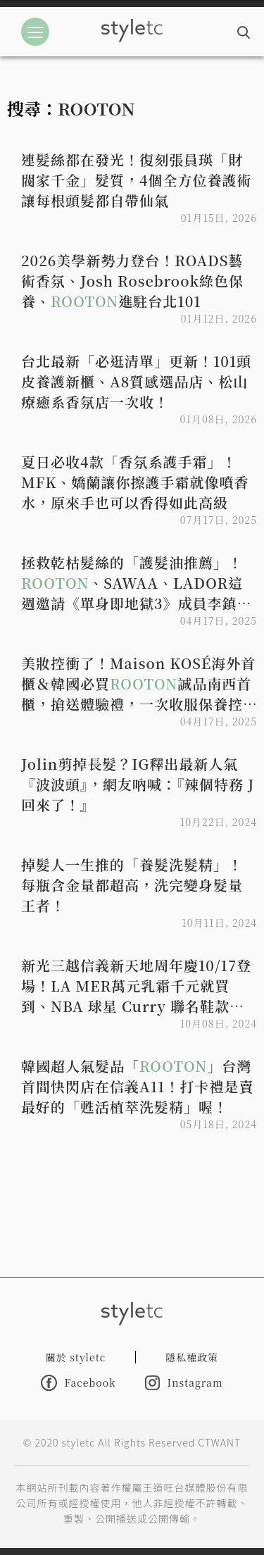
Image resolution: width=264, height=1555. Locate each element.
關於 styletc (76, 1357)
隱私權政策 (191, 1357)
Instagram (183, 1382)
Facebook (78, 1383)
